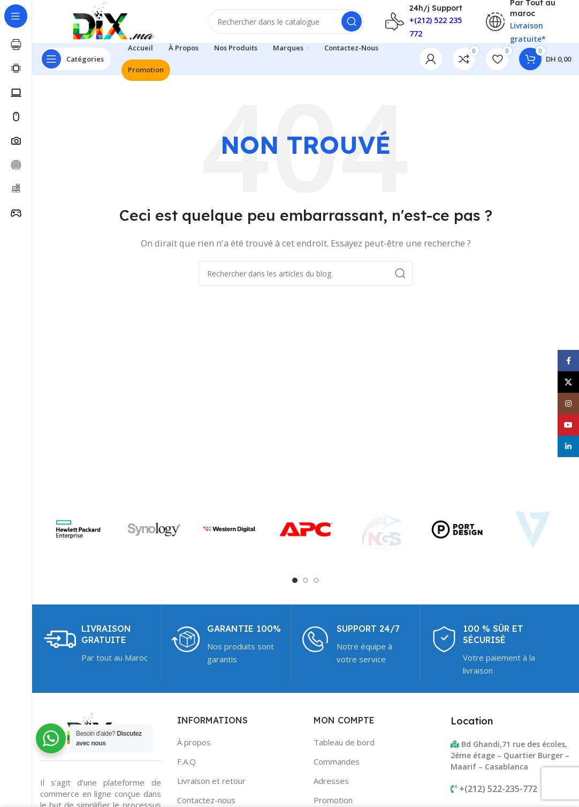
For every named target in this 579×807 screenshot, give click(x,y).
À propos (194, 742)
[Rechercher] (286, 21)
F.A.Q (186, 761)
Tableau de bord (344, 742)
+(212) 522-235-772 (498, 789)
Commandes (337, 761)
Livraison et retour (211, 780)
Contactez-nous (206, 800)
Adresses (331, 780)
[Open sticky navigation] (75, 59)
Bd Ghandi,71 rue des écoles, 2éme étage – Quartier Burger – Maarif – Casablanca (510, 755)
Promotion (333, 800)
